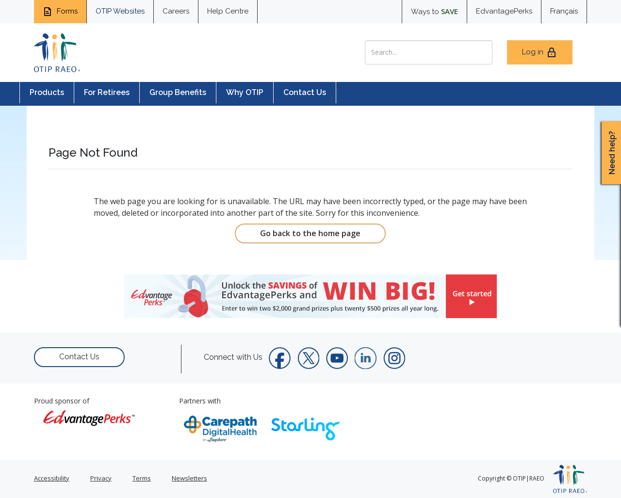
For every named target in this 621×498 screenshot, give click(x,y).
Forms (60, 11)
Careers (176, 11)
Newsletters (189, 478)
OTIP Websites (120, 11)
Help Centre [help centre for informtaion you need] (227, 11)
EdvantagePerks (504, 11)
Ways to (434, 11)
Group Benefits (177, 92)
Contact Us (304, 92)
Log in (539, 52)
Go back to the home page (310, 233)
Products (47, 92)
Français (564, 11)
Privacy (101, 478)
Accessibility (51, 478)
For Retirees (107, 92)
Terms (141, 478)
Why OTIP (244, 92)
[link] (310, 296)
